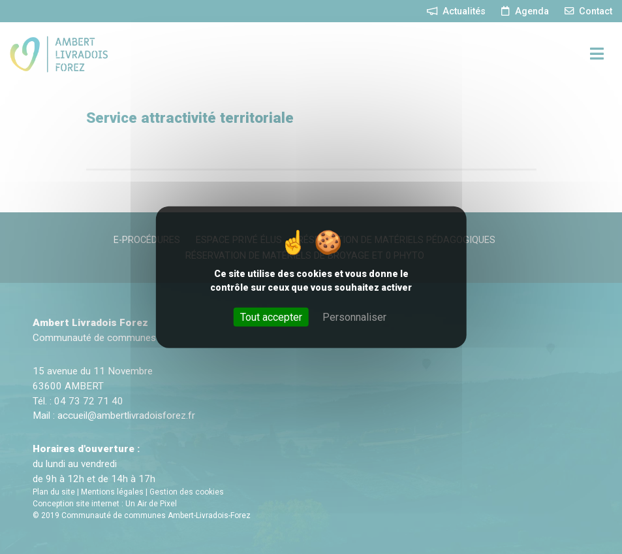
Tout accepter (271, 316)
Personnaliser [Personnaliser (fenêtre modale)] (354, 316)
